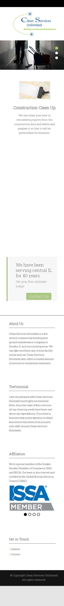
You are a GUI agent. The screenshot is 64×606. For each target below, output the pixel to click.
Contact (15, 554)
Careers (15, 549)
